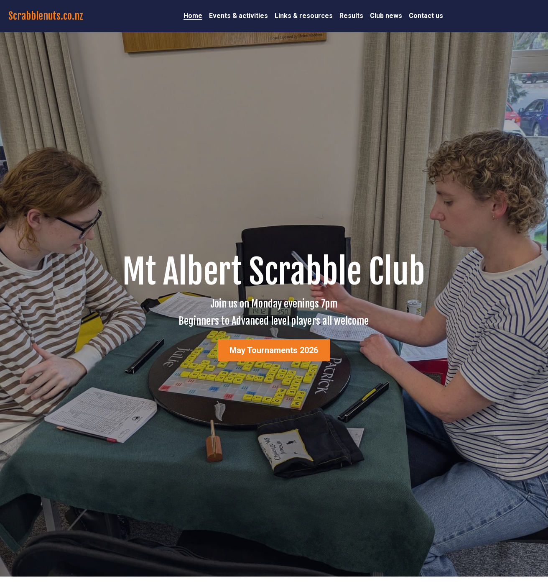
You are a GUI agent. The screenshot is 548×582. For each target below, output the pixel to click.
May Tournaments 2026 (273, 350)
